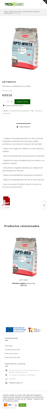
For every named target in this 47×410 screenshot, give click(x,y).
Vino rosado (6, 113)
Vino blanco (38, 111)
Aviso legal (8, 346)
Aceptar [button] (22, 405)
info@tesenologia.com (16, 383)
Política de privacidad (12, 357)
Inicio (6, 11)
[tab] (23, 127)
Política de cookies (11, 353)
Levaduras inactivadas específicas (19, 111)
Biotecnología (15, 11)
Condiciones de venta (12, 349)
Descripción (24, 127)
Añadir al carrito (22, 102)
